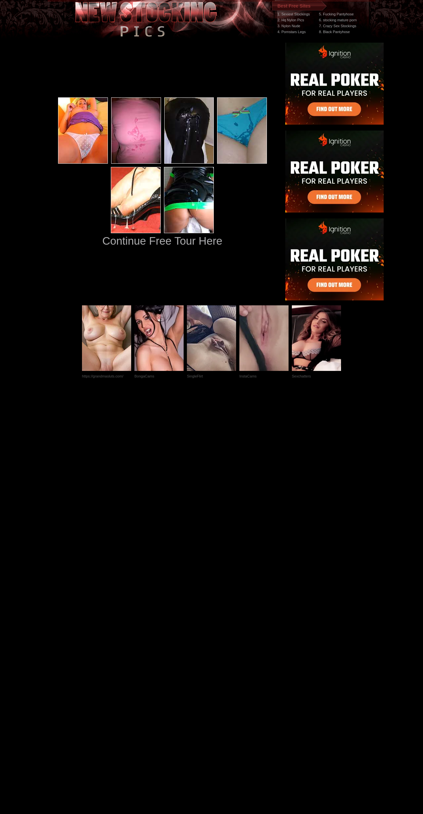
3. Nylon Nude (288, 26)
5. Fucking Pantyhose (336, 14)
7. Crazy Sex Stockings (337, 26)
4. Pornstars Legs (291, 32)
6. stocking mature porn (338, 20)
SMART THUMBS (223, 690)
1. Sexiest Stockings (293, 14)
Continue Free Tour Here (162, 241)
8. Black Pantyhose (334, 32)
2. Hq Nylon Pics (290, 20)
